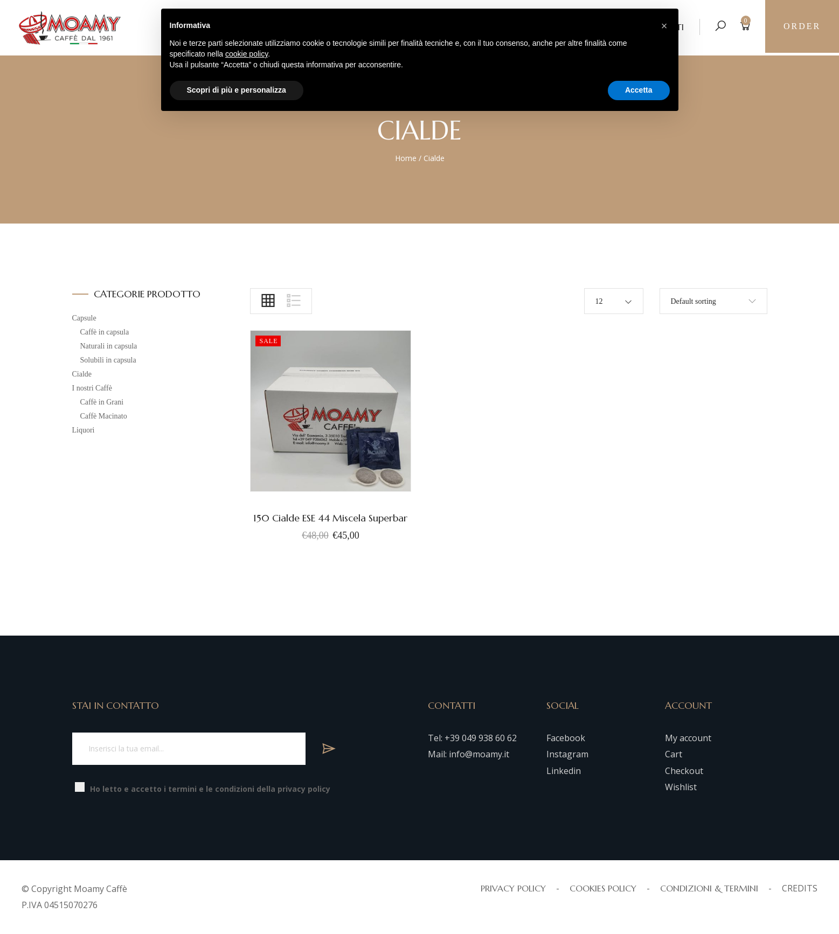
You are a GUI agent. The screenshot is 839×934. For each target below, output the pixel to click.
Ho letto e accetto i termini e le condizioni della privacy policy (210, 789)
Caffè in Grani (102, 402)
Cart (673, 754)
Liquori (83, 430)
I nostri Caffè (92, 388)
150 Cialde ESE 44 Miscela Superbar (330, 518)
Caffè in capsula (104, 332)
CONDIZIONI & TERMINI (709, 888)
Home (406, 158)
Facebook (565, 738)
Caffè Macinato (103, 416)
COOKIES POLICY (603, 888)
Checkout (684, 771)
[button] (664, 25)
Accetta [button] (639, 90)
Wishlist (681, 787)
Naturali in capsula (108, 346)
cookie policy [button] (246, 54)
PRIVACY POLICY (513, 888)
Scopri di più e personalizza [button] (236, 90)
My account (688, 738)
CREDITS (799, 888)
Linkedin (563, 771)
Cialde (82, 374)
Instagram (567, 754)
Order (801, 26)
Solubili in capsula (108, 360)
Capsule (84, 318)
